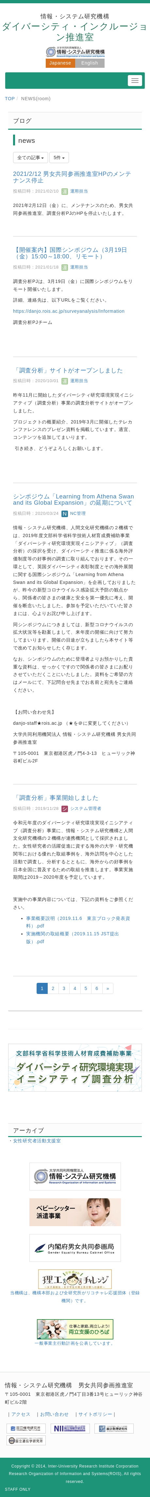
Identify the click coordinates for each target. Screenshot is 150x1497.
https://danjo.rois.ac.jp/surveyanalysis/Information (69, 311)
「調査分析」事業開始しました (56, 798)
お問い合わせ (54, 1414)
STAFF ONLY (18, 1489)
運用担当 (74, 191)
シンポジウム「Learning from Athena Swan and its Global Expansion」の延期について (73, 499)
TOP (10, 98)
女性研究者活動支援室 (37, 1140)
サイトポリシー (95, 1414)
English (89, 62)
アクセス (21, 1414)
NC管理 (73, 513)
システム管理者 (81, 808)
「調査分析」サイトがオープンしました (68, 370)
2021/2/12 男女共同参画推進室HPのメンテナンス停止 (72, 177)
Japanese (60, 62)
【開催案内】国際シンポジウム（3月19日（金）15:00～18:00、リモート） (70, 253)
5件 (59, 157)
